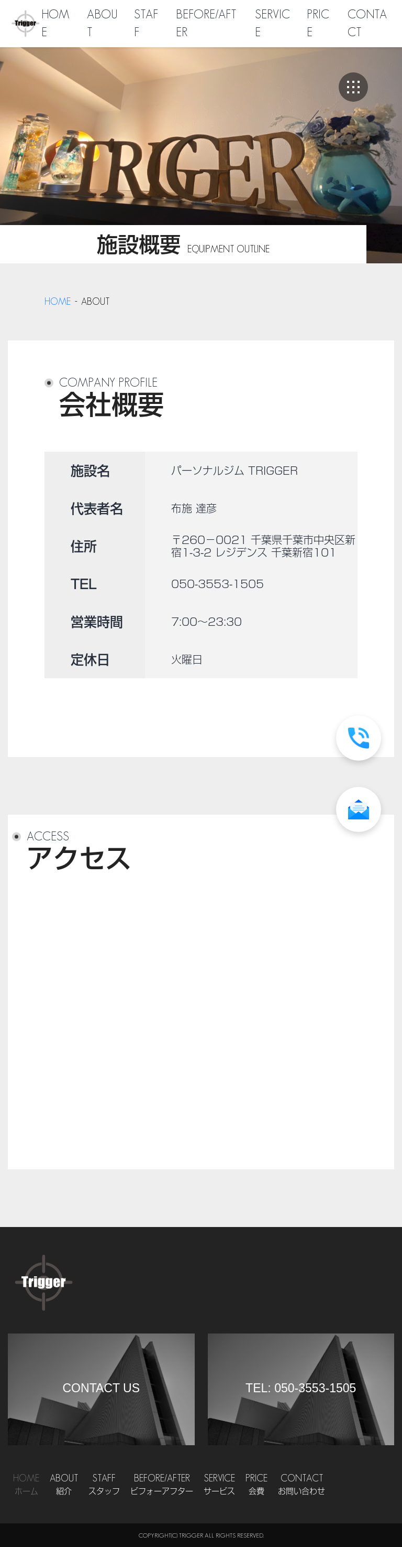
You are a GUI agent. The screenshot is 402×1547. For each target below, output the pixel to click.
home (57, 301)
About (64, 1485)
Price (256, 1485)
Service (219, 1485)
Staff (104, 1485)
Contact (301, 1485)
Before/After (161, 1485)
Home (26, 1485)
